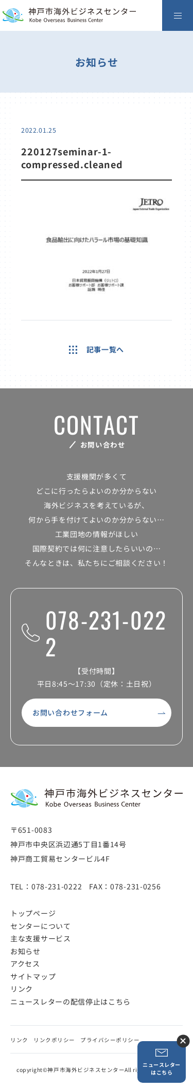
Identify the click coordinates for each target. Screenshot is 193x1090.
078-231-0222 (94, 633)
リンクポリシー (54, 1040)
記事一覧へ (96, 349)
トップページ (33, 913)
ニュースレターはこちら (162, 1062)
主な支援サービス (40, 938)
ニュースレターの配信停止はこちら (70, 1001)
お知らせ (25, 951)
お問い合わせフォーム (70, 712)
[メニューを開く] (177, 15)
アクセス (25, 963)
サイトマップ (33, 976)
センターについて (40, 926)
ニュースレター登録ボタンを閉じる (183, 1040)
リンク (21, 989)
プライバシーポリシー (109, 1040)
